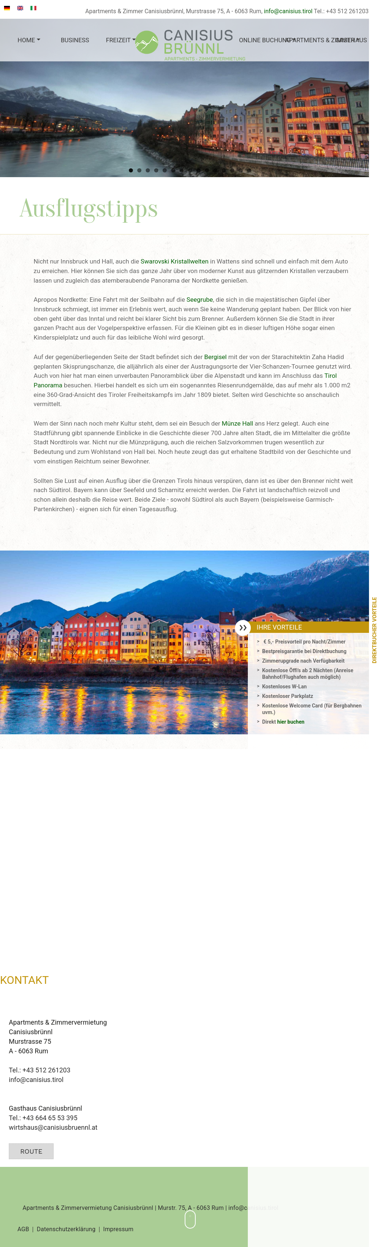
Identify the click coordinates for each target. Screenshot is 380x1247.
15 (249, 170)
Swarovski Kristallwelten (175, 261)
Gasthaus (351, 40)
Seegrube (200, 299)
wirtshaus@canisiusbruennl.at (53, 1127)
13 (232, 170)
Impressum (118, 1229)
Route (31, 1151)
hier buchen (290, 722)
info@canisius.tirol (288, 11)
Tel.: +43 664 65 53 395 (43, 1118)
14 (241, 170)
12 (224, 170)
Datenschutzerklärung (66, 1229)
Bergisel (215, 357)
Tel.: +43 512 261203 (39, 1070)
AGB (23, 1229)
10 (207, 170)
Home (26, 40)
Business (75, 40)
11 (215, 170)
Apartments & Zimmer (306, 40)
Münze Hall (237, 423)
